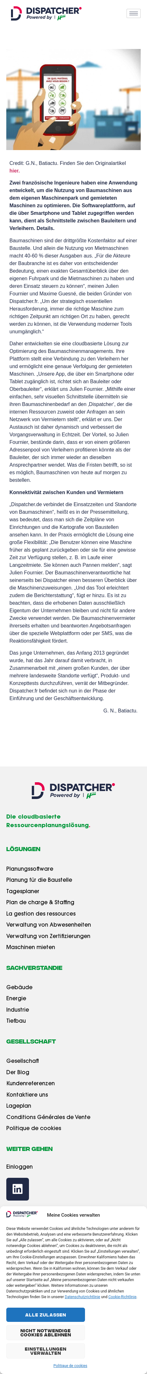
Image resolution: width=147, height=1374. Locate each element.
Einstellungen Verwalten (45, 1350)
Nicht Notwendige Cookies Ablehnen (45, 1332)
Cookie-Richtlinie (122, 1297)
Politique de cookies (70, 1366)
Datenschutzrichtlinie (82, 1297)
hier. (14, 170)
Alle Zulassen (45, 1314)
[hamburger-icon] (134, 13)
